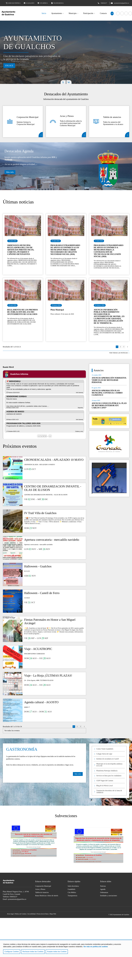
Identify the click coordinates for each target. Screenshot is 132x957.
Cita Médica (72, 892)
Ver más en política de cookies (95, 946)
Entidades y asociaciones (108, 895)
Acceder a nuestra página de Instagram (72, 909)
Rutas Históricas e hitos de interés (46, 895)
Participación (88, 13)
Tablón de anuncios (127, 134)
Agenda (102, 889)
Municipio (73, 13)
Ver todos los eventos (12, 731)
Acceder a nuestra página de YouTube (122, 13)
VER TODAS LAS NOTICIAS (118, 353)
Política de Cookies (20, 914)
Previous (63, 82)
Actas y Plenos (84, 134)
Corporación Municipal (41, 134)
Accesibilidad (31, 914)
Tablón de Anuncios (42, 892)
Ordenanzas (104, 892)
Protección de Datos (43, 914)
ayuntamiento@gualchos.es (17, 899)
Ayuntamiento (56, 13)
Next (69, 82)
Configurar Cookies (11, 951)
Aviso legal (10, 914)
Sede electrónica (13, 3)
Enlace (9, 65)
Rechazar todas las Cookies (32, 951)
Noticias (103, 886)
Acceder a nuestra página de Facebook (118, 13)
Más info (10, 172)
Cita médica (42, 3)
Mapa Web (53, 914)
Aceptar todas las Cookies (57, 951)
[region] (66, 948)
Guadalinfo (29, 3)
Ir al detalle (23, 225)
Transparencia (57, 3)
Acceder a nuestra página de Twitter (126, 13)
